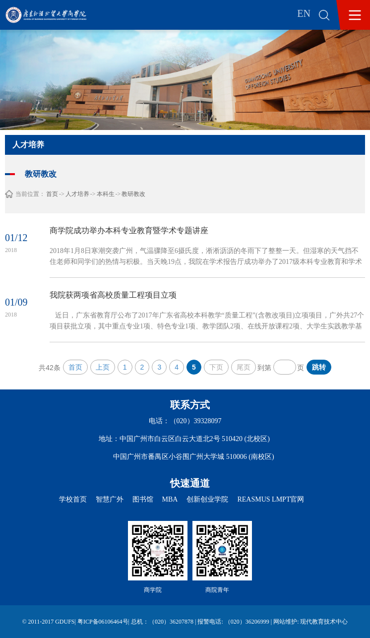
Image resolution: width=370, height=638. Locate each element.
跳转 (319, 367)
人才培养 (77, 194)
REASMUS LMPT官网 (270, 499)
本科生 (106, 194)
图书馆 (142, 499)
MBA (170, 499)
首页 (52, 194)
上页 (103, 367)
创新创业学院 (207, 499)
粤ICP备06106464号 (102, 621)
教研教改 (133, 194)
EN (303, 13)
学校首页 (73, 499)
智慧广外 (109, 499)
